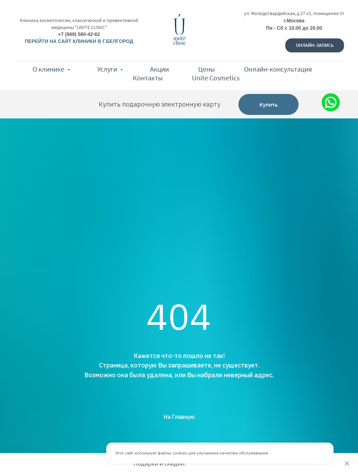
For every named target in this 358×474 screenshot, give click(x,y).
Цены (206, 69)
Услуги (108, 69)
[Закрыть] (347, 464)
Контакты (148, 77)
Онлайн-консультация (278, 69)
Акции (159, 69)
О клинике (49, 69)
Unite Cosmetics (215, 77)
